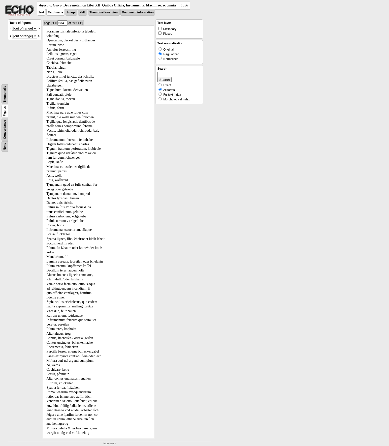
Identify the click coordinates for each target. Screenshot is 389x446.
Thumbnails (4, 94)
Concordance (4, 129)
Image (71, 12)
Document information (138, 12)
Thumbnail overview (104, 12)
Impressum (109, 443)
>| (81, 23)
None (4, 146)
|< (52, 23)
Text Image (55, 12)
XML (82, 12)
